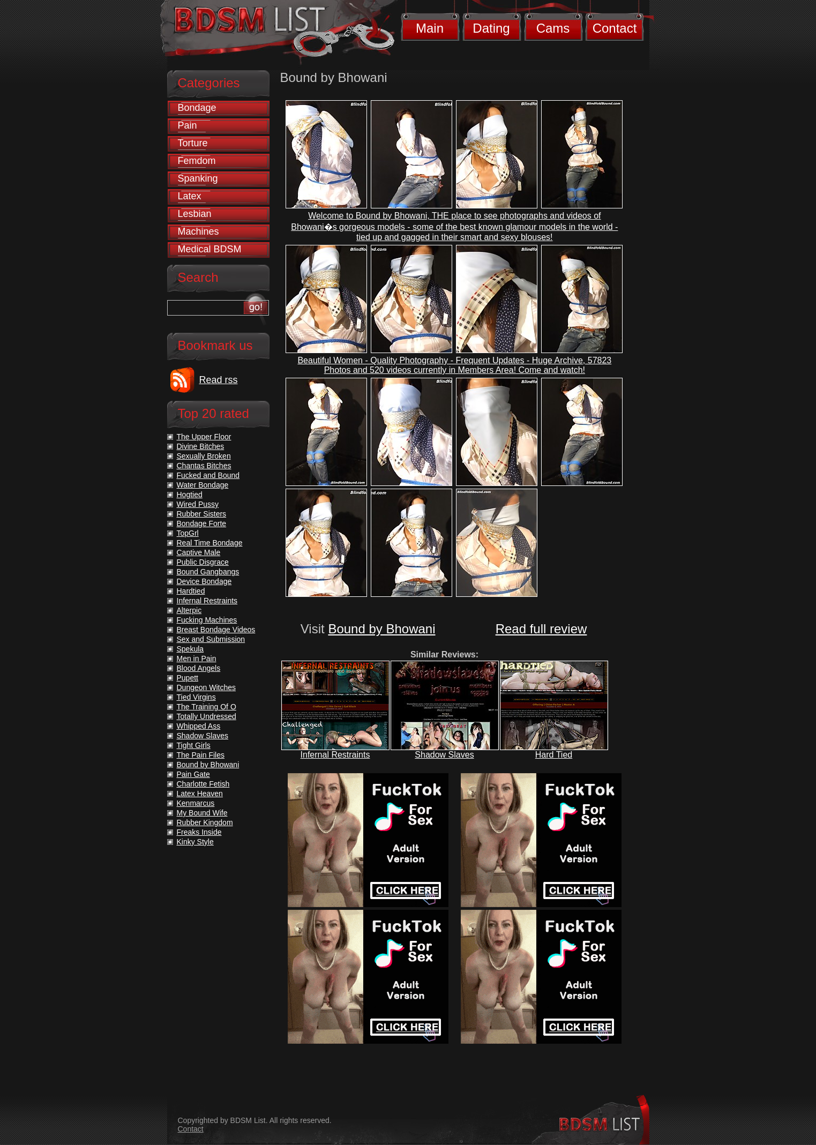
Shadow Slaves (444, 754)
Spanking (198, 178)
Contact (615, 28)
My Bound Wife (202, 813)
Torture (193, 143)
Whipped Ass (199, 726)
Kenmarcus (196, 803)
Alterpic (189, 610)
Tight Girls (194, 745)
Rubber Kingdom (205, 822)
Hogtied (190, 494)
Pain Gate (193, 774)
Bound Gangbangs (208, 571)
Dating (491, 28)
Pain (187, 125)
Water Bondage (203, 485)
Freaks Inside (199, 832)
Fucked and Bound (208, 475)
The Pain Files (200, 755)
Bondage (197, 107)
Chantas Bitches (204, 465)
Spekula (190, 649)
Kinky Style (195, 841)
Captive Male (199, 552)
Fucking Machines (207, 620)
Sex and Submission (211, 639)
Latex (189, 196)
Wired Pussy (198, 504)
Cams (553, 28)
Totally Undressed (206, 716)
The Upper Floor (204, 436)
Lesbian (195, 213)
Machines (198, 231)
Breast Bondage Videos (216, 629)
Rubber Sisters (202, 514)
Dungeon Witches (206, 687)
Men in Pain (196, 658)
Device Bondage (204, 581)
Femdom (197, 160)
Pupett (187, 677)
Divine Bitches (200, 446)
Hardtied (191, 591)
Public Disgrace (203, 562)
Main (430, 28)
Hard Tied (553, 754)
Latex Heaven (200, 793)
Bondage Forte (202, 523)
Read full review (541, 629)
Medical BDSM (210, 249)
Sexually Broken (204, 456)
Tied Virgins (196, 697)
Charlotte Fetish (203, 784)
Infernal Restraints (335, 754)
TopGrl (188, 533)
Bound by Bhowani (381, 629)
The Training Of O (206, 706)
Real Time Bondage (210, 542)
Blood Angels (199, 668)
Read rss (218, 380)
